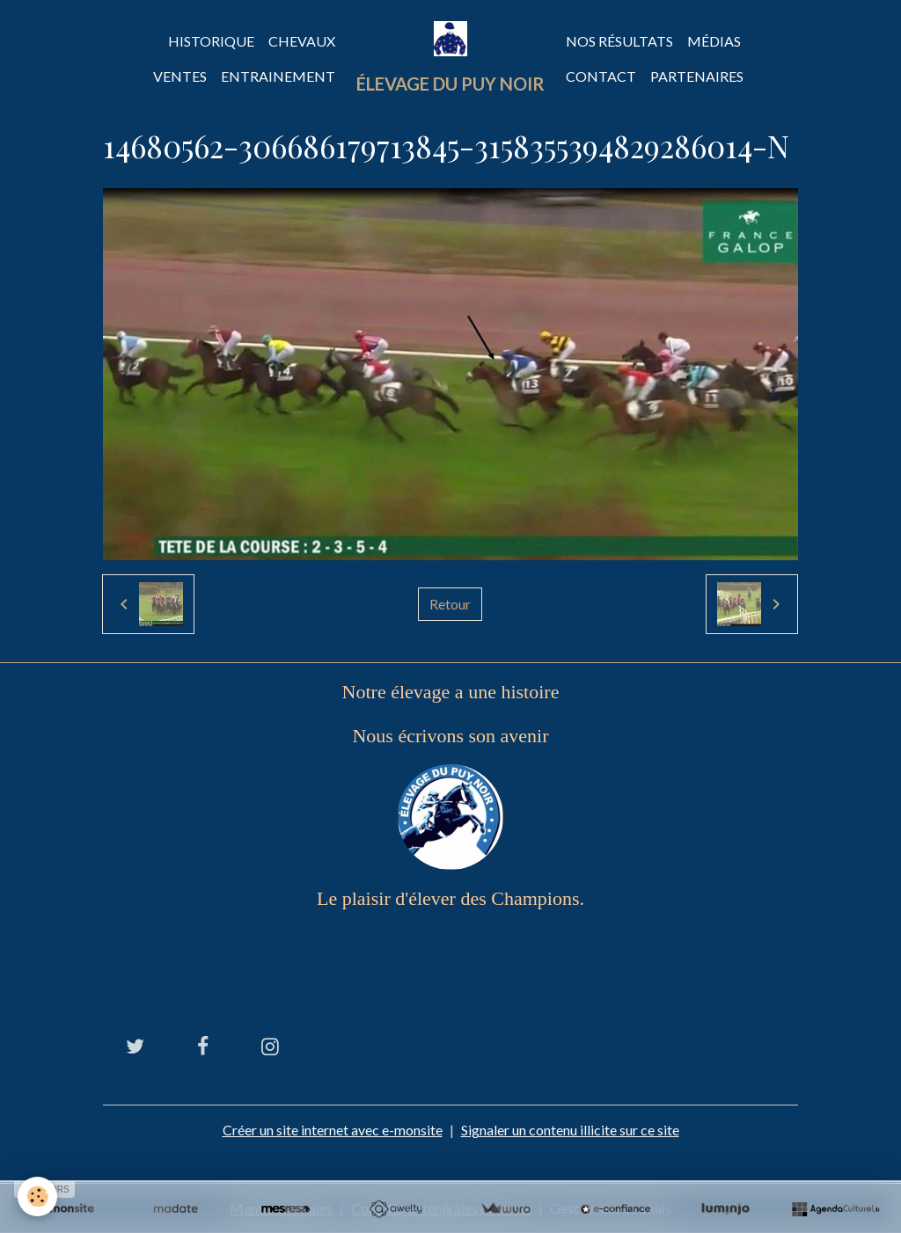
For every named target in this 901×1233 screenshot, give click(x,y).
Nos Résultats (619, 41)
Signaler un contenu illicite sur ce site (570, 1129)
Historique (211, 41)
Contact (601, 76)
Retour (450, 603)
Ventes (180, 76)
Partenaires (697, 76)
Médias (714, 41)
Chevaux (301, 41)
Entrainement (278, 76)
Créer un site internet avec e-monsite (333, 1129)
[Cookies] (37, 1196)
